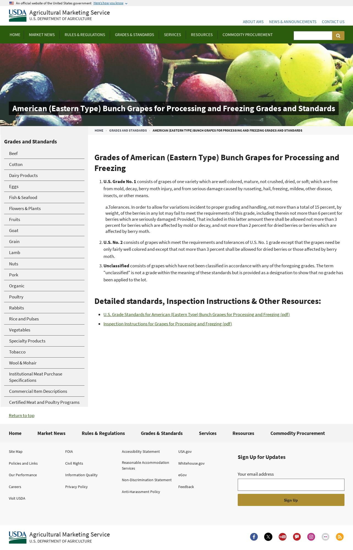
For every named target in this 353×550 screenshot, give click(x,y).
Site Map (16, 451)
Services (208, 433)
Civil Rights (74, 463)
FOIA (69, 451)
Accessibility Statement (141, 451)
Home (99, 130)
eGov (182, 474)
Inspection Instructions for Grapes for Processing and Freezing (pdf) (167, 324)
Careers (15, 486)
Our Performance (23, 474)
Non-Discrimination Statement (147, 479)
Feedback (186, 486)
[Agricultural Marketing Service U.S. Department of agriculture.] (59, 537)
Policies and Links (23, 463)
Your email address (256, 474)
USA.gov (185, 451)
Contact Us (333, 21)
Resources (243, 433)
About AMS (253, 21)
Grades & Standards (162, 433)
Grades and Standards (128, 130)
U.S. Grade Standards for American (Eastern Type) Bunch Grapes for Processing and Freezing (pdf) (196, 314)
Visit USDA (17, 498)
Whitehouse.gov (191, 463)
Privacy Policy (76, 486)
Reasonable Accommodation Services (145, 465)
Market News (51, 433)
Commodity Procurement (297, 433)
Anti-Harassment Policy (141, 491)
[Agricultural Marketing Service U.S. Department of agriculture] (59, 16)
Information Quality (81, 474)
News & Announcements (292, 21)
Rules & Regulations (103, 433)
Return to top (21, 415)
